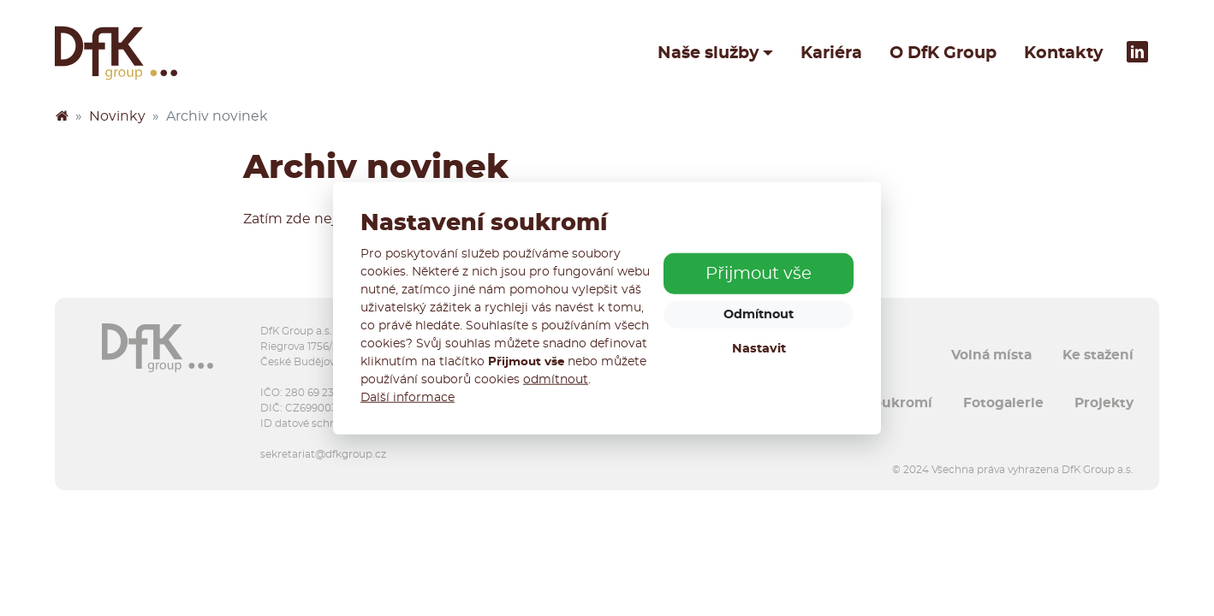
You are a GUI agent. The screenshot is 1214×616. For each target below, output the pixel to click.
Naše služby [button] (708, 53)
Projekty (1104, 403)
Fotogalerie (1003, 403)
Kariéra (831, 53)
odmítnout (555, 379)
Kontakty (1063, 53)
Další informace (407, 397)
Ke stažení (1098, 355)
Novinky (117, 116)
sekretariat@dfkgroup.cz (323, 454)
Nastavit (759, 348)
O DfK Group (943, 53)
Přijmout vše (758, 273)
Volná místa (991, 355)
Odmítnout (758, 314)
